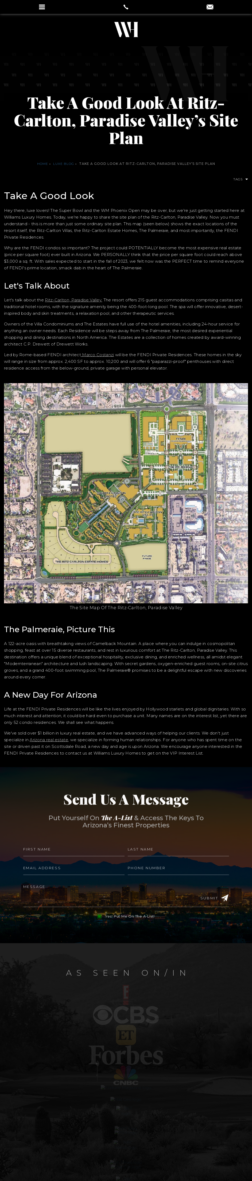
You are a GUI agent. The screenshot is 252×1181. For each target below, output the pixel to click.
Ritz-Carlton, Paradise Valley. (73, 299)
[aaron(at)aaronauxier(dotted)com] (210, 7)
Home (42, 164)
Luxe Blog (63, 164)
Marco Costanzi (97, 354)
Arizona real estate (49, 739)
